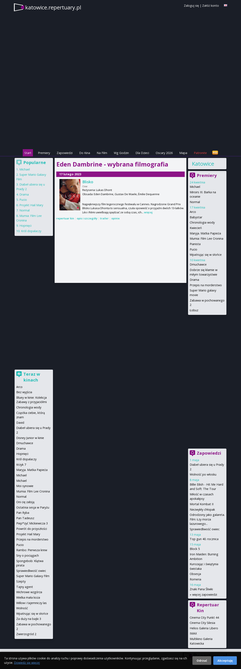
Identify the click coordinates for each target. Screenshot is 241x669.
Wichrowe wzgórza (29, 592)
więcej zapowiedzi (204, 595)
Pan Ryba (22, 513)
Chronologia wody (202, 222)
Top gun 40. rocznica (204, 539)
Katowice (203, 163)
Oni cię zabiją (25, 502)
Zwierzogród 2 (26, 634)
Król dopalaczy (31, 231)
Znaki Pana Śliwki (201, 589)
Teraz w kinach (31, 377)
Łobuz (194, 310)
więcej (148, 212)
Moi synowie (24, 486)
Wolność (22, 608)
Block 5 (195, 549)
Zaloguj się (191, 6)
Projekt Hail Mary (31, 205)
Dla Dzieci (142, 153)
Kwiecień (196, 228)
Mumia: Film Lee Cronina (206, 238)
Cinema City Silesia (202, 623)
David (20, 423)
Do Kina (84, 153)
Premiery (44, 153)
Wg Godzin (121, 153)
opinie (115, 218)
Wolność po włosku (203, 474)
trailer (104, 218)
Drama (194, 280)
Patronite (200, 153)
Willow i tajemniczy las (31, 603)
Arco (193, 212)
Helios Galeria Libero (204, 628)
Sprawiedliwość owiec (205, 529)
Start (27, 153)
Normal (195, 202)
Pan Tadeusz (25, 518)
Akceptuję (225, 661)
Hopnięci (25, 226)
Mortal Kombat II (201, 504)
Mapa (183, 153)
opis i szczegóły (87, 218)
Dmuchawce (198, 264)
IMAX (193, 633)
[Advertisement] (120, 119)
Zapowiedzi (65, 153)
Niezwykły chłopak (202, 509)
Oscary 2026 (164, 153)
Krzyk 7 (21, 465)
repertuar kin (65, 218)
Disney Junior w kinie (30, 438)
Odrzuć (202, 661)
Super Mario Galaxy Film (32, 576)
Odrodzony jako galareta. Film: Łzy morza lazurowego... (207, 519)
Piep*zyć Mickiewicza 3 (32, 523)
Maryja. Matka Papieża (205, 233)
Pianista (195, 244)
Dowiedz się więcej (27, 663)
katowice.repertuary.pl (53, 7)
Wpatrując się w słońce (206, 255)
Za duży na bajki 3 (28, 619)
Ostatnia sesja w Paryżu (32, 507)
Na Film (102, 153)
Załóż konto (210, 6)
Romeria (195, 579)
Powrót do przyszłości (31, 529)
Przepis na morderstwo (206, 285)
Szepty (21, 581)
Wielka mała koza (28, 597)
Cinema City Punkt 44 (204, 617)
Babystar (196, 217)
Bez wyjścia (24, 392)
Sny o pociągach (27, 555)
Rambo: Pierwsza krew (31, 550)
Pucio (193, 249)
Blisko (87, 181)
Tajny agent (24, 587)
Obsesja (195, 574)
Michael (195, 187)
